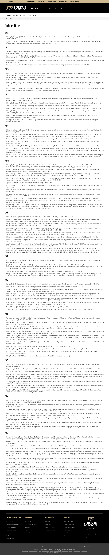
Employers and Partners (12, 533)
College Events (48, 524)
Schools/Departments (30, 524)
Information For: (30, 1)
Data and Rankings (69, 524)
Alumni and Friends (11, 530)
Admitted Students (63, 1)
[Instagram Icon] (95, 534)
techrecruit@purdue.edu (84, 546)
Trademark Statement (68, 549)
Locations (27, 527)
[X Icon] (88, 534)
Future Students (41, 1)
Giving (65, 536)
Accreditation (67, 533)
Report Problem (49, 533)
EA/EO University (33, 551)
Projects (22, 15)
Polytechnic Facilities (55, 8)
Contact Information (50, 530)
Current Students (52, 1)
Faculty (8, 536)
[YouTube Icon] (92, 534)
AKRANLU (26, 18)
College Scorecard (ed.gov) (65, 551)
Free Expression (54, 551)
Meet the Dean (68, 530)
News (9, 15)
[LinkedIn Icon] (99, 534)
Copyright (36, 549)
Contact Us (84, 551)
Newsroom (47, 521)
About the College (68, 521)
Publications (32, 15)
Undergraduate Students (12, 524)
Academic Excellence (50, 527)
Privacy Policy (77, 551)
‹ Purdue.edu (11, 1)
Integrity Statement (44, 551)
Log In (85, 537)
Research (27, 533)
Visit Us (27, 530)
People (15, 15)
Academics (28, 521)
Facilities (20, 18)
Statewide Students (74, 1)
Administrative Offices (69, 527)
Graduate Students (10, 527)
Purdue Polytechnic (11, 18)
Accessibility (25, 551)
